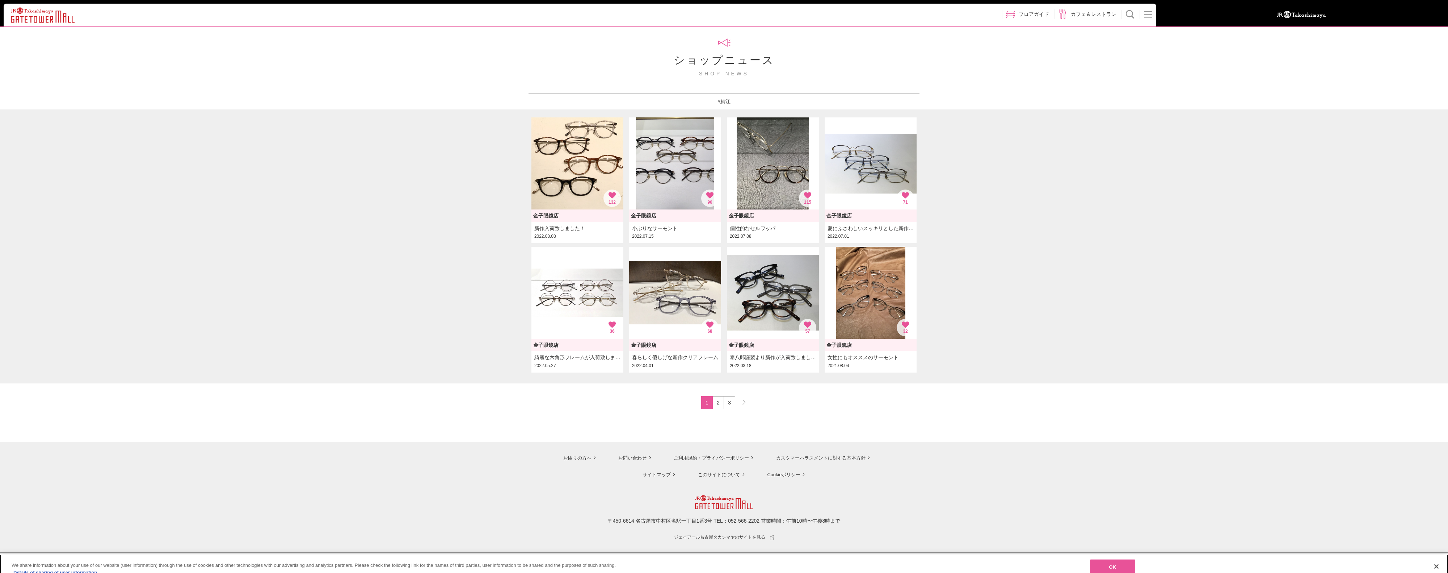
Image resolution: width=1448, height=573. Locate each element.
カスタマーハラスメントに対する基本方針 (821, 459)
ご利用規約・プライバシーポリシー (707, 459)
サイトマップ (654, 475)
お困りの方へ (571, 459)
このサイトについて (717, 475)
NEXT (740, 401)
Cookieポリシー (783, 475)
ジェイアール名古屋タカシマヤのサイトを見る (724, 537)
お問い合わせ (626, 459)
